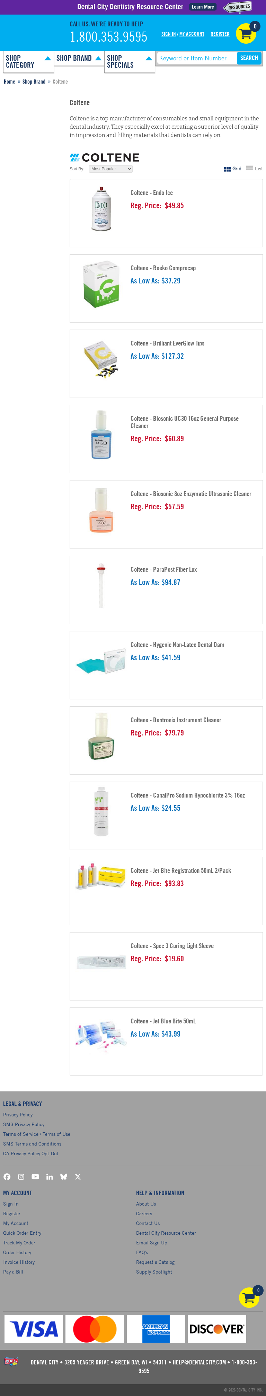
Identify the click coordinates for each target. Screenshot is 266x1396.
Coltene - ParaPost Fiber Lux (164, 570)
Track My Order (19, 1242)
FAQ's (142, 1252)
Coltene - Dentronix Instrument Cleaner (176, 720)
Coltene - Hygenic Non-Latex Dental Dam (177, 645)
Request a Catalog (155, 1262)
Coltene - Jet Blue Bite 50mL (163, 1021)
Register (220, 34)
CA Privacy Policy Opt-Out (31, 1153)
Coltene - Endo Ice (152, 193)
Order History (17, 1252)
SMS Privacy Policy (23, 1124)
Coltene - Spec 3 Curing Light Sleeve (172, 946)
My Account (191, 34)
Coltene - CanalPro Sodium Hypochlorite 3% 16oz (188, 795)
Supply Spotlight (154, 1272)
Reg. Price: (146, 206)
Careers (144, 1213)
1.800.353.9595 (109, 37)
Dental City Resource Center (166, 1233)
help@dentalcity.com (199, 1362)
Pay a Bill (13, 1272)
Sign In (168, 34)
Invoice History (19, 1262)
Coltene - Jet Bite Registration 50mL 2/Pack (181, 871)
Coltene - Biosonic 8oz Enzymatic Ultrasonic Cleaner (191, 494)
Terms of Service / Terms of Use (36, 1134)
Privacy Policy (18, 1114)
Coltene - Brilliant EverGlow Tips (167, 343)
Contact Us (148, 1223)
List (259, 168)
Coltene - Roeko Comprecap (163, 268)
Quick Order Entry (22, 1233)
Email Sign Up (151, 1242)
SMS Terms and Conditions (32, 1144)
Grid (236, 168)
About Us (146, 1204)
